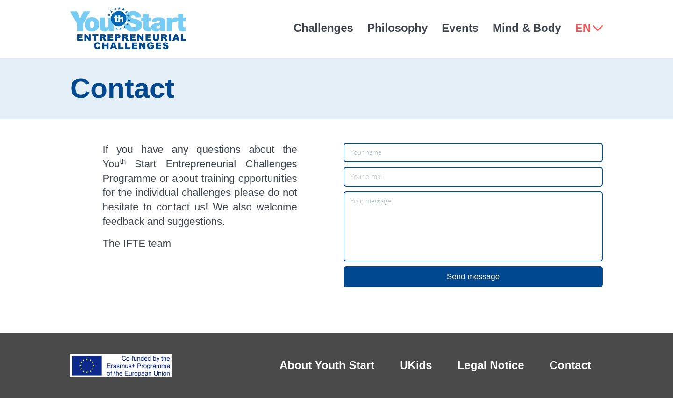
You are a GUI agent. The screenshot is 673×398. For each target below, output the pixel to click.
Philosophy (397, 28)
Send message (473, 276)
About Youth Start (326, 365)
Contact (570, 365)
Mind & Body (527, 28)
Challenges (323, 28)
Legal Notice (491, 365)
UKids (416, 365)
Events (460, 28)
